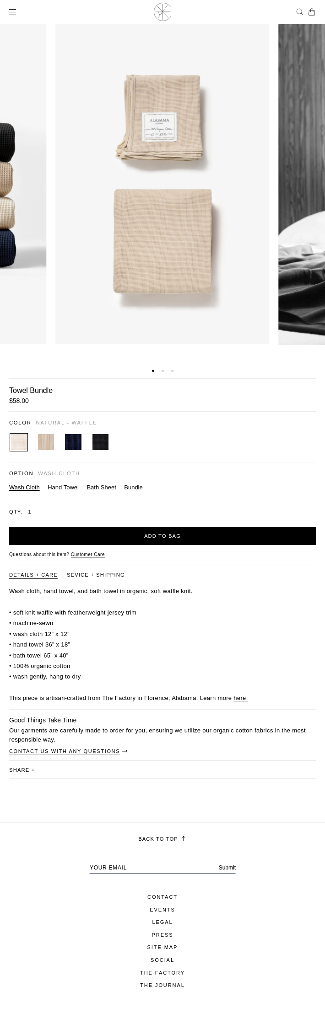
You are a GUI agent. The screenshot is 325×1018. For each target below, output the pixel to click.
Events (162, 909)
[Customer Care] (88, 554)
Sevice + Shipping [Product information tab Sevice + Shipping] (96, 575)
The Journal (162, 985)
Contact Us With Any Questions (69, 751)
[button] (153, 371)
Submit (227, 868)
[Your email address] (162, 868)
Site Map (162, 947)
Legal (162, 922)
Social (162, 960)
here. (240, 698)
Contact (162, 897)
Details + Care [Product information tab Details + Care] (33, 575)
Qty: (16, 511)
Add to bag (162, 536)
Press (162, 935)
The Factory (162, 973)
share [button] (22, 770)
